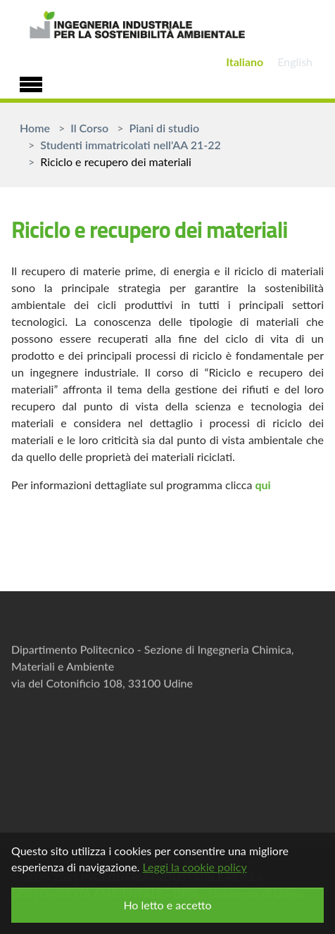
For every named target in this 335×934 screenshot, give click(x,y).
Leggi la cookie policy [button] (194, 866)
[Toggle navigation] (31, 82)
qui (262, 484)
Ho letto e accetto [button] (167, 904)
